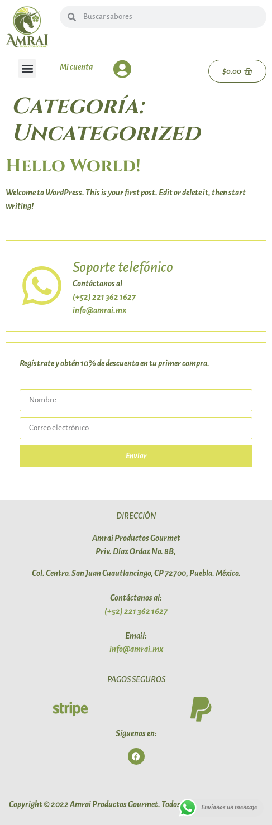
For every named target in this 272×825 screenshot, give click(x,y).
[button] (27, 68)
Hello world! (73, 166)
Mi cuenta (76, 67)
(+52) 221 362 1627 (104, 296)
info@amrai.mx (99, 310)
